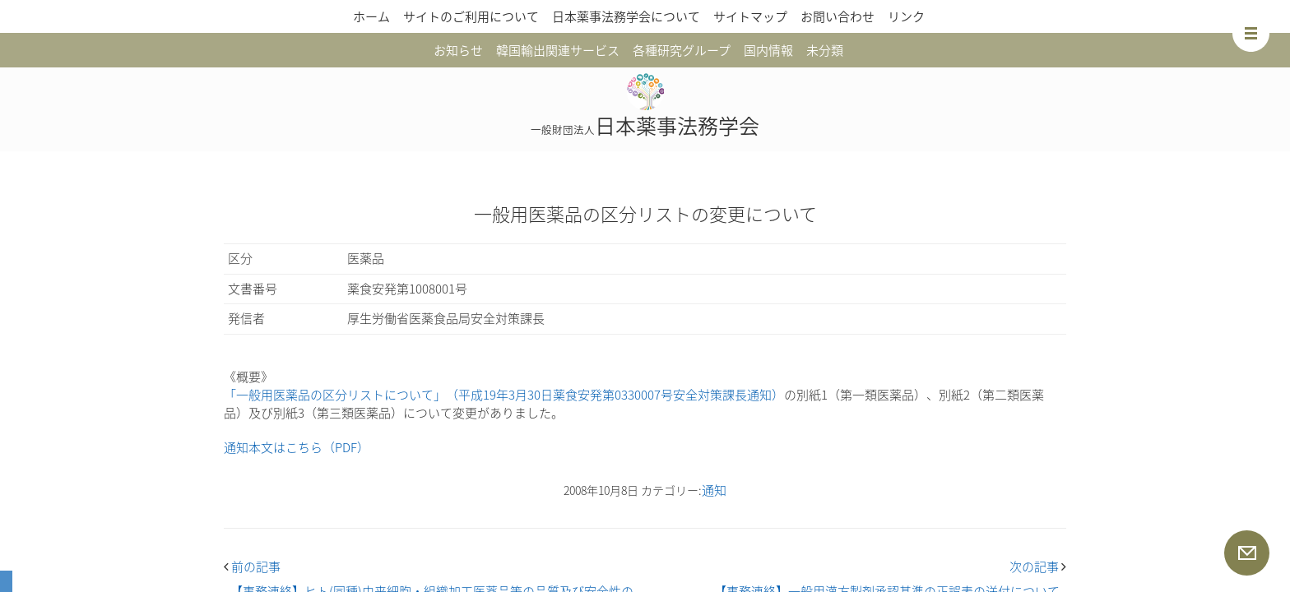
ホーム (371, 16)
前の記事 (252, 566)
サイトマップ (750, 16)
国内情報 (768, 50)
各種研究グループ (682, 50)
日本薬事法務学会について (626, 16)
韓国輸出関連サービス (557, 50)
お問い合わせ (837, 16)
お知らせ (458, 50)
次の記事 (1037, 566)
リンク (906, 16)
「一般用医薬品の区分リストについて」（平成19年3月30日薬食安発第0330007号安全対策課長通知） (504, 395)
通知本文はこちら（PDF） (296, 447)
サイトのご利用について (471, 16)
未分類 (824, 50)
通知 (714, 490)
